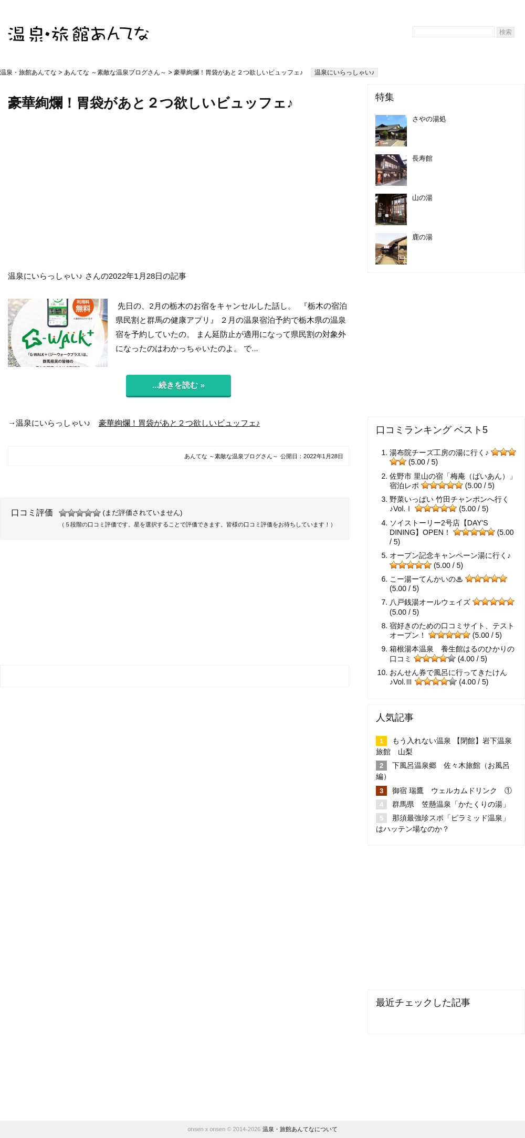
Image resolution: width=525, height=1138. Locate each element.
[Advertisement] (178, 190)
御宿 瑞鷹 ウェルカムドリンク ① (452, 790)
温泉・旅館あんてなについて (300, 1129)
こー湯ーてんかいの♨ (426, 579)
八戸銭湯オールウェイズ (430, 602)
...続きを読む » (178, 385)
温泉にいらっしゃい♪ (344, 72)
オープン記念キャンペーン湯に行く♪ (450, 555)
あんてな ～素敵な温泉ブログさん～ (115, 72)
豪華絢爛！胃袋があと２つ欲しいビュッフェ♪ (179, 422)
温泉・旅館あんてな (28, 72)
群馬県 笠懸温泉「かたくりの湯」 (451, 804)
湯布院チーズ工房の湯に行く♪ (439, 452)
